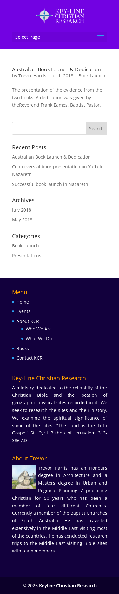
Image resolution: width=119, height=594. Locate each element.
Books (23, 348)
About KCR (28, 321)
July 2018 (21, 210)
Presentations (26, 255)
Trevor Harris (32, 76)
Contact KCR (30, 358)
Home (23, 302)
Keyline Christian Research (68, 586)
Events (23, 311)
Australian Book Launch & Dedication (56, 69)
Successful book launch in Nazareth (50, 184)
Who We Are (39, 329)
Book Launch (91, 76)
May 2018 (22, 220)
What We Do (39, 339)
